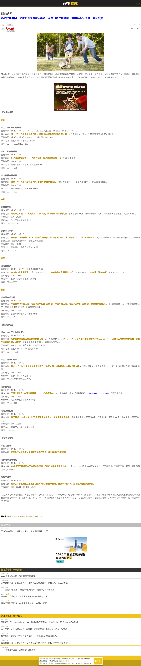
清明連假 (21, 516)
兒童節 (14, 516)
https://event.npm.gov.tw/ (99, 393)
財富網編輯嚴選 (11, 29)
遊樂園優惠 (30, 516)
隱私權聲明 (65, 661)
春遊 (9, 516)
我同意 (97, 661)
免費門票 (38, 516)
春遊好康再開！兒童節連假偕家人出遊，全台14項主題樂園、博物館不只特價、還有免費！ (53, 18)
